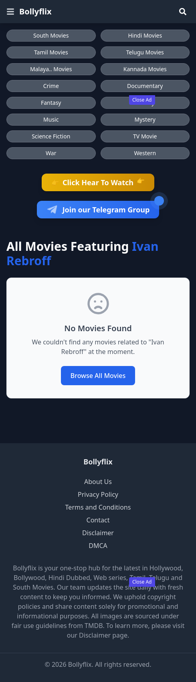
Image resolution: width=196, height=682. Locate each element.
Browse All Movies (98, 375)
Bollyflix (35, 11)
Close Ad (142, 99)
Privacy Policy (98, 494)
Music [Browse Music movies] (51, 119)
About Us (98, 481)
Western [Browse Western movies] (145, 153)
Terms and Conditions (98, 507)
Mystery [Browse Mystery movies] (145, 119)
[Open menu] (10, 12)
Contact (98, 520)
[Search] (183, 11)
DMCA (98, 545)
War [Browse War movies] (51, 153)
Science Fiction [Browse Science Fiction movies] (51, 136)
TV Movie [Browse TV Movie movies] (145, 136)
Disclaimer (98, 532)
